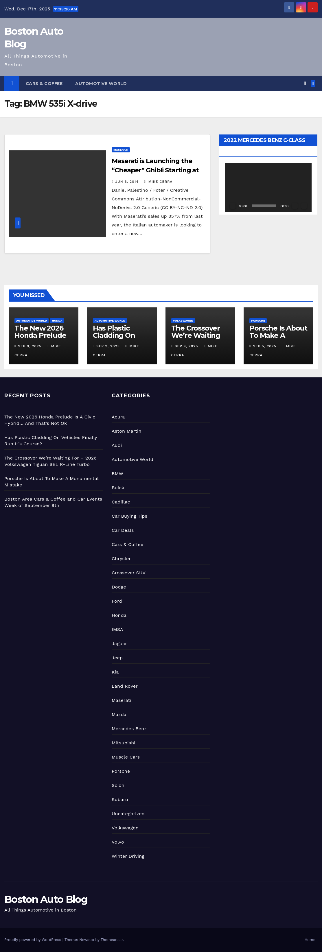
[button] (304, 83)
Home (310, 940)
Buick (118, 487)
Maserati (120, 149)
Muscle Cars (126, 757)
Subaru (120, 799)
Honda (57, 320)
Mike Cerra (158, 182)
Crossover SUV (129, 572)
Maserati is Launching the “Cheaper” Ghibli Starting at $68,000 (155, 170)
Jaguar (119, 643)
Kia (115, 672)
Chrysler (121, 558)
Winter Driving (128, 856)
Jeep (117, 658)
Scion (118, 785)
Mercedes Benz (129, 728)
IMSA (117, 629)
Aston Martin (126, 431)
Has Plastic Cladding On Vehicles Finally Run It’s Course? (120, 339)
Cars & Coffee (44, 83)
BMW (117, 473)
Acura (118, 417)
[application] (268, 187)
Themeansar (112, 940)
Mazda (119, 714)
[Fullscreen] (304, 206)
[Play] (232, 206)
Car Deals (123, 530)
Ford (117, 601)
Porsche (258, 320)
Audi (117, 445)
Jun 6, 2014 (127, 182)
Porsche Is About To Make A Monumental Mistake (278, 339)
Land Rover (125, 686)
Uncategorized (128, 813)
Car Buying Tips (129, 516)
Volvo (118, 842)
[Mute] (295, 206)
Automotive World (101, 83)
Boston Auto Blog (45, 899)
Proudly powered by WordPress (33, 940)
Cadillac (121, 502)
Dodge (119, 587)
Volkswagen (183, 320)
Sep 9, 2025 (29, 346)
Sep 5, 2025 (264, 346)
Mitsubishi (123, 743)
